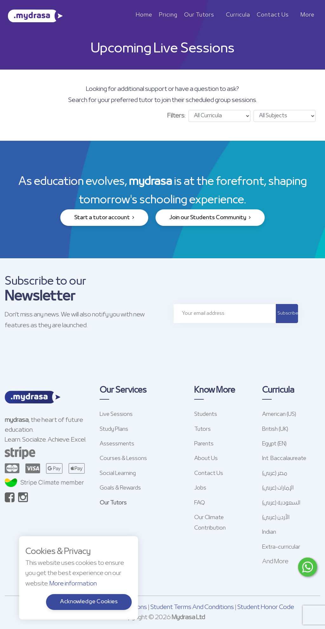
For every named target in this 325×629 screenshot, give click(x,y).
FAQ (199, 503)
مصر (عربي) (274, 473)
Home (144, 15)
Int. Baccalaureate (284, 458)
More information (73, 584)
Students (205, 414)
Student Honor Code (265, 607)
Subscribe (287, 313)
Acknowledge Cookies (89, 601)
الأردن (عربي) (275, 517)
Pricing (168, 15)
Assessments (117, 444)
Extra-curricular (281, 547)
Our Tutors (199, 15)
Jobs (200, 488)
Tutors (202, 429)
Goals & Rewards (120, 488)
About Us (206, 458)
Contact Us (273, 15)
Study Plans (114, 429)
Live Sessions (116, 414)
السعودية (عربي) (281, 503)
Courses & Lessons (123, 458)
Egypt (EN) (274, 444)
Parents (204, 444)
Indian (269, 532)
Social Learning (118, 473)
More (308, 15)
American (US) (279, 414)
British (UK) (275, 429)
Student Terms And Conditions (192, 607)
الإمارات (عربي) (278, 488)
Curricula (238, 15)
